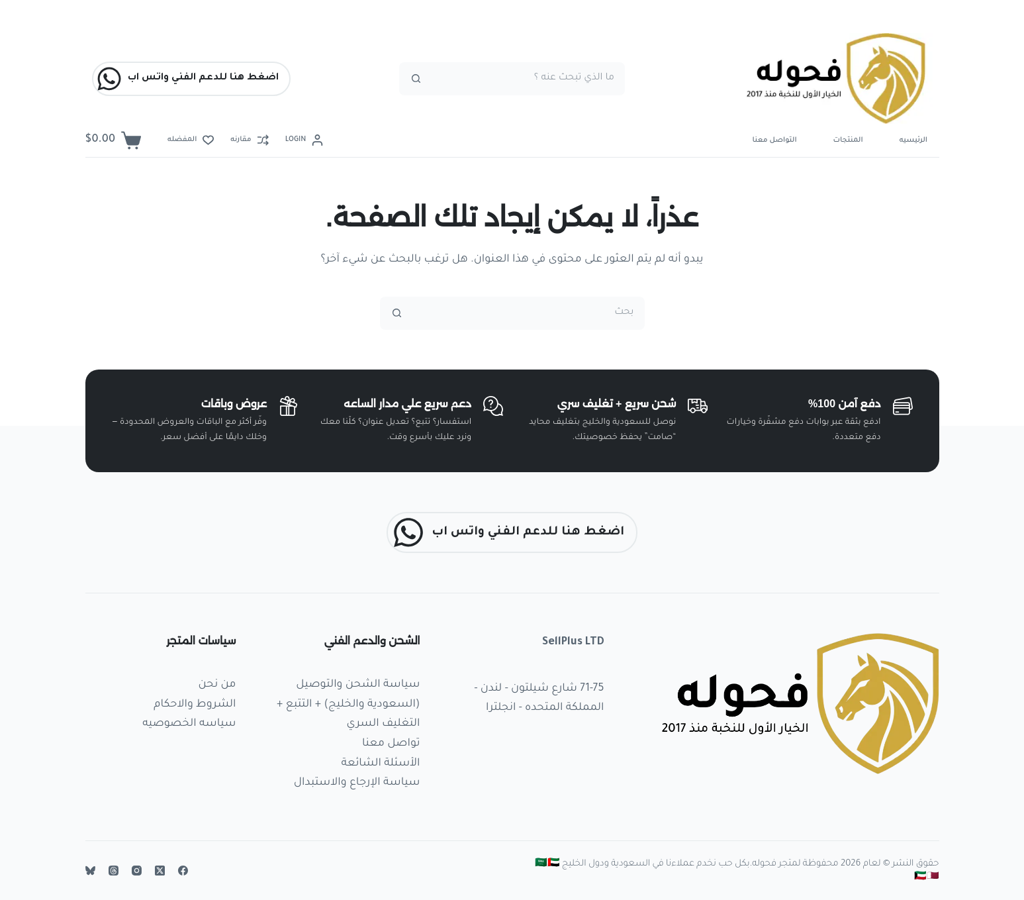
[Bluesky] (90, 870)
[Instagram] (137, 870)
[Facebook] (183, 870)
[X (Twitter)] (160, 870)
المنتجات (848, 140)
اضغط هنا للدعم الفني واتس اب (187, 79)
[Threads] (113, 870)
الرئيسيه (913, 140)
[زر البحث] (415, 78)
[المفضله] (190, 140)
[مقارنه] (249, 140)
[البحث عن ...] (528, 78)
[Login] (304, 140)
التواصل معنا (775, 140)
